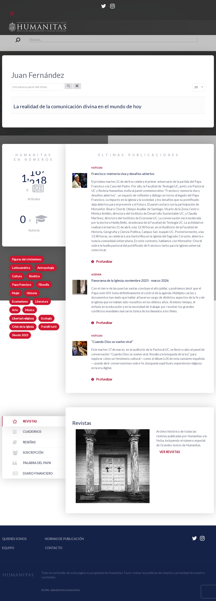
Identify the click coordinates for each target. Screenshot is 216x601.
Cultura (17, 276)
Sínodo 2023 (20, 335)
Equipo (8, 548)
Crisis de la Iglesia (23, 326)
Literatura (41, 301)
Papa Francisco (21, 284)
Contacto (53, 548)
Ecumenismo (20, 301)
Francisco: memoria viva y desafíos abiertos (122, 174)
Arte (15, 310)
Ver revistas (169, 452)
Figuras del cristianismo (26, 259)
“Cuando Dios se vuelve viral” (112, 342)
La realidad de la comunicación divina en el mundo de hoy (77, 106)
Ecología (46, 318)
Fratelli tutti (49, 326)
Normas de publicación (64, 539)
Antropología (45, 267)
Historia (32, 293)
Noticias (96, 167)
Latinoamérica (21, 267)
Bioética (34, 276)
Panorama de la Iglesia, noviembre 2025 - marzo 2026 (130, 280)
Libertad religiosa (23, 318)
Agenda (96, 274)
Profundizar (104, 261)
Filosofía (44, 284)
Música (29, 310)
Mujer (15, 293)
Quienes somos (14, 539)
